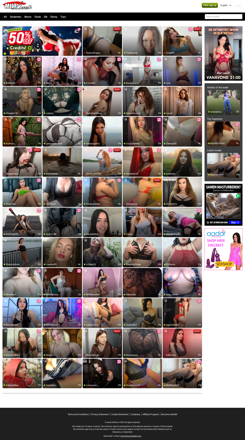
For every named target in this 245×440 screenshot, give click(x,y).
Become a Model (169, 410)
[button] (226, 6)
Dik (45, 16)
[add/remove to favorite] (85, 25)
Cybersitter (127, 428)
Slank (38, 16)
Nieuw (27, 16)
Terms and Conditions (78, 410)
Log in (238, 6)
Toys (63, 16)
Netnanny (116, 428)
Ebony (53, 16)
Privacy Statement (100, 410)
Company (135, 410)
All (5, 16)
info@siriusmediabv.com (130, 432)
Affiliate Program (150, 410)
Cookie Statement (119, 410)
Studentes (15, 16)
